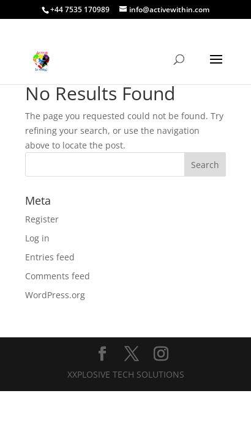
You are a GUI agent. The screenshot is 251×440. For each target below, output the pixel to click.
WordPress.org (55, 295)
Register (42, 219)
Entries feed (50, 257)
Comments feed (57, 276)
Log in (37, 238)
